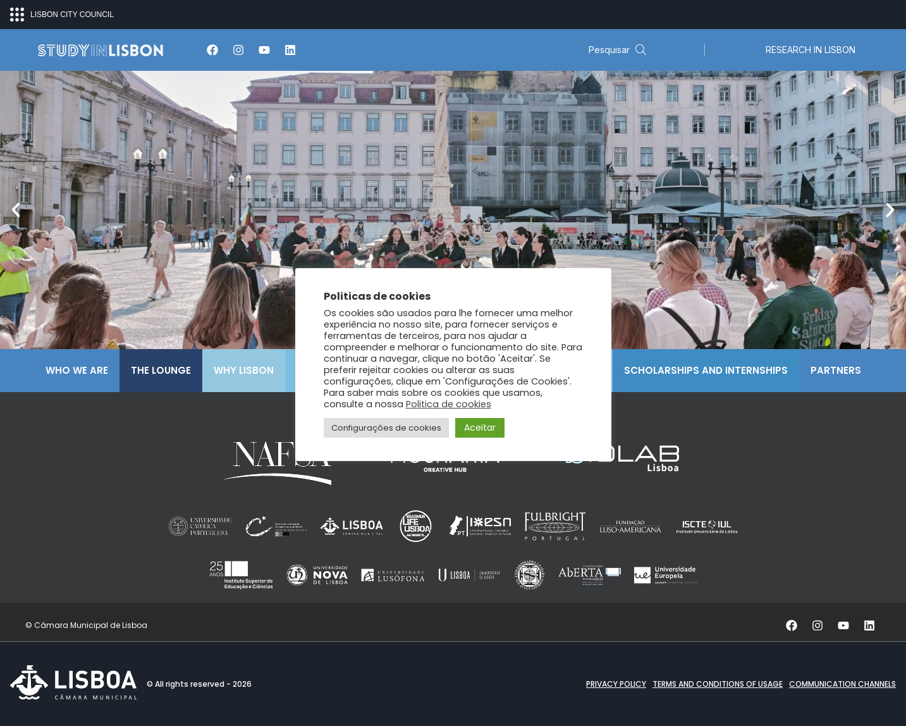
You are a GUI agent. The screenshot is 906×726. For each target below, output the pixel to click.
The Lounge (161, 370)
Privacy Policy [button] (616, 684)
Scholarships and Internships (706, 370)
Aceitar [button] (480, 429)
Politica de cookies (448, 406)
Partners (836, 370)
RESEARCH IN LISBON (810, 49)
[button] (15, 209)
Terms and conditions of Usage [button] (717, 684)
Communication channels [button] (842, 684)
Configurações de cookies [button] (386, 430)
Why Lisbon (244, 370)
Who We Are (77, 370)
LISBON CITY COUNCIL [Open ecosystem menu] (62, 15)
